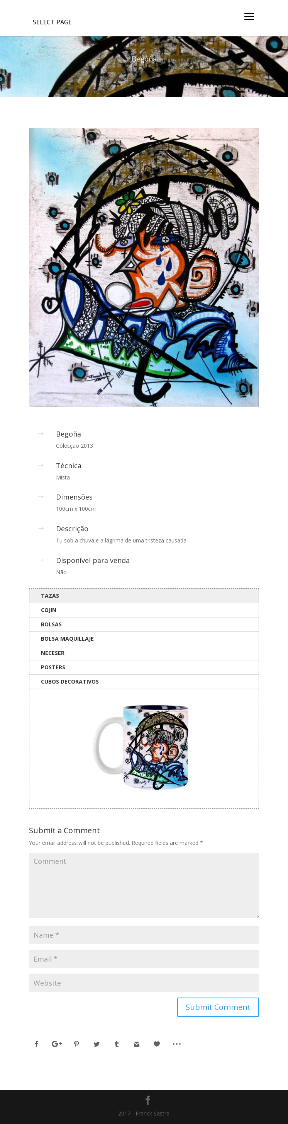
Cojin (48, 610)
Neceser (52, 653)
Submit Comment (218, 1007)
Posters (53, 667)
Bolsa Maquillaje (67, 638)
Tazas (50, 595)
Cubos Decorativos (70, 681)
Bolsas (51, 624)
